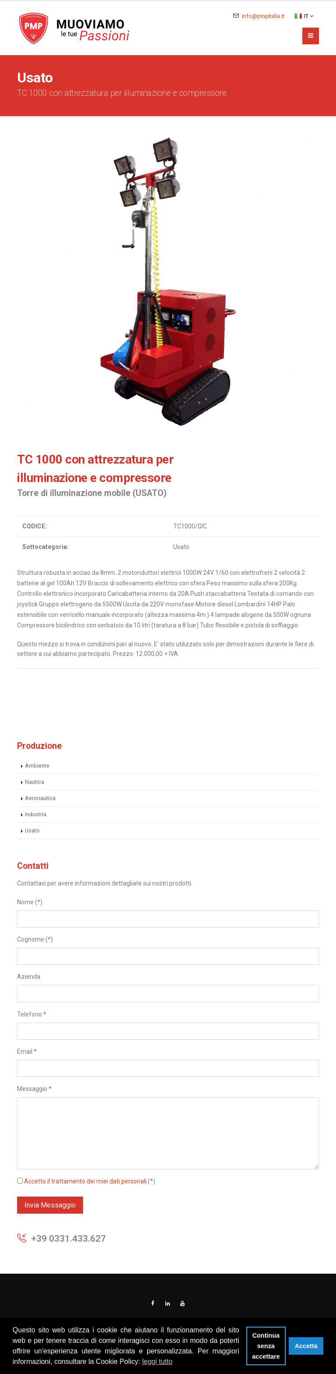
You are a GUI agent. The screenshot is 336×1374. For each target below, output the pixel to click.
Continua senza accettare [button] (266, 1346)
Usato (32, 830)
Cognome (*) (35, 939)
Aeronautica (40, 798)
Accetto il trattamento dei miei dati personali (85, 1181)
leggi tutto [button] (157, 1361)
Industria (35, 814)
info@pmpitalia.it (263, 16)
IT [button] (304, 16)
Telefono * (31, 1014)
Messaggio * (34, 1088)
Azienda (28, 976)
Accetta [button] (306, 1345)
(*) (86, 1181)
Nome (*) (29, 902)
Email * (27, 1051)
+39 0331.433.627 (68, 1238)
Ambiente (37, 765)
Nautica (34, 782)
